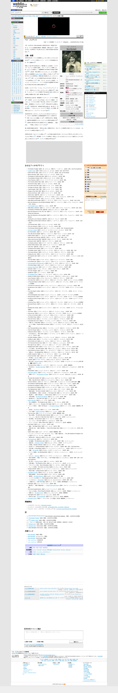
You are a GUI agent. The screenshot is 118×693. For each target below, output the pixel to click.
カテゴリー (54, 36)
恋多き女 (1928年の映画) (92, 83)
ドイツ (34, 549)
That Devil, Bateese (32, 372)
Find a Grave (40, 525)
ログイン (93, 0)
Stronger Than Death (33, 267)
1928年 (51, 431)
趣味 (14, 47)
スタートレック (36, 108)
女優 (76, 98)
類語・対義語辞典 (20, 0)
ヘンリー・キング (48, 426)
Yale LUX (42, 554)
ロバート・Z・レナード (49, 380)
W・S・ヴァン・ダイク (57, 467)
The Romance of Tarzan (42, 374)
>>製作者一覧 (71, 592)
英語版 (62, 311)
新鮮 (88, 172)
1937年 (59, 489)
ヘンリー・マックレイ (58, 230)
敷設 (88, 191)
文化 (14, 41)
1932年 (62, 468)
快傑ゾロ (31, 492)
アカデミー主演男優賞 (69, 597)
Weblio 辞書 (99, 0)
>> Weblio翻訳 (103, 196)
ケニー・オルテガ (43, 591)
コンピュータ (16, 29)
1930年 (29, 122)
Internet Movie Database (59, 516)
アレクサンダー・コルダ (49, 437)
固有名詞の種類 (21, 16)
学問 (14, 40)
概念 (88, 188)
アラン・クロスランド (49, 420)
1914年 (26, 88)
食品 (14, 52)
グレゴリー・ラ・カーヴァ (47, 472)
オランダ (68, 549)
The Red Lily (37, 409)
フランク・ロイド (52, 391)
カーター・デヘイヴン (57, 280)
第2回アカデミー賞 (67, 117)
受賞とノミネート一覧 (91, 76)
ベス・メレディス (32, 540)
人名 (27, 16)
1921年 (68, 389)
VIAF (37, 547)
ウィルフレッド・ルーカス (72, 107)
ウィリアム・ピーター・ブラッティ (47, 594)
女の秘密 (31, 441)
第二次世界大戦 (28, 128)
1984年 (64, 522)
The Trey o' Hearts (32, 230)
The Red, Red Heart (40, 367)
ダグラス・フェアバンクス (39, 113)
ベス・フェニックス (90, 97)
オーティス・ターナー (49, 191)
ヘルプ (105, 0)
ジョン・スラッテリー (52, 588)
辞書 (13, 0)
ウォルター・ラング (50, 476)
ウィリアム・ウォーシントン (45, 278)
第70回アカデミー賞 (44, 597)
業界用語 (15, 27)
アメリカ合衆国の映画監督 (30, 591)
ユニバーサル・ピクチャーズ (40, 90)
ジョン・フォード (57, 491)
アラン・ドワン (45, 206)
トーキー (76, 101)
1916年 (63, 268)
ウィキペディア (30, 36)
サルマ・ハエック (68, 588)
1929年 (47, 118)
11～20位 (93, 167)
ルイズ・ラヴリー (59, 267)
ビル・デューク (67, 591)
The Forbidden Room (33, 206)
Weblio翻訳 (86, 668)
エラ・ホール (67, 348)
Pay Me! (37, 357)
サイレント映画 (69, 101)
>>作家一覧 (70, 596)
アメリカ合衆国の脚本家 (30, 594)
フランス (44, 549)
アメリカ (39, 549)
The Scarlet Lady (32, 439)
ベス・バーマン (89, 95)
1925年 (60, 411)
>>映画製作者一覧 (79, 592)
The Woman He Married (41, 396)
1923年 (63, 402)
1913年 (56, 172)
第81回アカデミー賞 (53, 597)
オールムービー (40, 536)
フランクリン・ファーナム (66, 285)
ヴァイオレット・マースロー (53, 361)
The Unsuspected (41, 496)
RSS (64, 684)
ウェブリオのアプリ (42, 664)
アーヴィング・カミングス (45, 494)
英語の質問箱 (16, 108)
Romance (37, 455)
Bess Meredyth (31, 534)
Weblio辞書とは (26, 664)
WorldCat (45, 547)
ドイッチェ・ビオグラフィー (43, 551)
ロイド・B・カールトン (48, 276)
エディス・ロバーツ (65, 322)
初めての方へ (98, 10)
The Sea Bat (36, 450)
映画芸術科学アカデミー (45, 115)
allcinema (39, 542)
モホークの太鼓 (32, 491)
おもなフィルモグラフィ (92, 65)
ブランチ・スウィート (52, 76)
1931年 (71, 457)
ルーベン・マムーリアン (52, 492)
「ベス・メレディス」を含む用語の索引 (34, 644)
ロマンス (31, 455)
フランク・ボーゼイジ (46, 80)
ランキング (49, 36)
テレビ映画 (52, 498)
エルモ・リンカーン (72, 374)
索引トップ (38, 36)
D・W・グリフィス (45, 169)
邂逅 (88, 177)
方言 (14, 56)
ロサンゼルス (72, 94)
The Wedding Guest (33, 274)
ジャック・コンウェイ (55, 348)
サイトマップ (26, 671)
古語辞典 (49, 0)
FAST (40, 547)
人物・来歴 (88, 69)
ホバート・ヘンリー (52, 411)
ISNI (34, 547)
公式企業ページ (72, 664)
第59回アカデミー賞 (79, 597)
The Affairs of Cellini (33, 472)
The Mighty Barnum (38, 476)
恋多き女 (69, 119)
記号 (13, 100)
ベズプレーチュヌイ (90, 116)
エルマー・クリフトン (51, 352)
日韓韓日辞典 (43, 0)
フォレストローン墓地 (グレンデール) (73, 136)
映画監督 (72, 98)
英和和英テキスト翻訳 (32, 629)
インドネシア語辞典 (88, 673)
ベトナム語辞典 (87, 676)
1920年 (74, 383)
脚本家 (67, 98)
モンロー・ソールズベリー (70, 367)
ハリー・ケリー (59, 274)
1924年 (73, 405)
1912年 (32, 71)
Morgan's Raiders (39, 361)
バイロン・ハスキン (41, 424)
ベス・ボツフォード (90, 104)
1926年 (57, 418)
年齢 (88, 170)
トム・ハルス (75, 588)
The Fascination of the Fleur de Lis (36, 263)
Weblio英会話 (16, 107)
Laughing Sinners (39, 461)
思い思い (89, 179)
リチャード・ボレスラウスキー (54, 480)
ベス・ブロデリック (90, 100)
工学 (14, 36)
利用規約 (25, 668)
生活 (14, 43)
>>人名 (66, 592)
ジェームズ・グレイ (52, 591)
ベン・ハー (31, 417)
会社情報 (70, 665)
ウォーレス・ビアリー (43, 280)
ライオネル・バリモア (47, 450)
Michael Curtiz (32, 524)
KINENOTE (40, 540)
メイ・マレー (61, 380)
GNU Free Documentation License (48, 655)
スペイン (63, 549)
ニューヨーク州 (45, 57)
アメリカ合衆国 (72, 88)
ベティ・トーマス (74, 591)
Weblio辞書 (100, 656)
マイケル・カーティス (71, 109)
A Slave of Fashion (40, 411)
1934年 (56, 472)
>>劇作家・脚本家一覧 (78, 596)
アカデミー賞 (71, 115)
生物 (14, 51)
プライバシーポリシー (27, 669)
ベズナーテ (88, 114)
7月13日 (71, 86)
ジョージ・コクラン (44, 341)
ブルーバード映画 (49, 100)
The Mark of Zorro (39, 492)
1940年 (60, 492)
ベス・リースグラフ (90, 109)
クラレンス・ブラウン (52, 442)
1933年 (60, 470)
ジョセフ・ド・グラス (53, 263)
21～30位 (98, 167)
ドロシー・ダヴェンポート (63, 276)
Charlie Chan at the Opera (52, 485)
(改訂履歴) (46, 656)
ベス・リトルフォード (91, 107)
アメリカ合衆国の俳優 (44, 16)
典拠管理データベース (53, 545)
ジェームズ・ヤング (49, 378)
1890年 (67, 83)
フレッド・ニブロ (54, 396)
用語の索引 (43, 36)
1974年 (58, 498)
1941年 (54, 494)
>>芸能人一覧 (71, 589)
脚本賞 (73, 117)
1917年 (34, 97)
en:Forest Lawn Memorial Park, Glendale (66, 508)
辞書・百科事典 (16, 58)
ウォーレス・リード (50, 178)
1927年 (26, 113)
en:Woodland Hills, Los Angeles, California (58, 507)
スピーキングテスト (18, 112)
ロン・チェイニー (59, 357)
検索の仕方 (25, 665)
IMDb (41, 518)
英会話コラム (16, 105)
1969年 (67, 86)
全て (13, 24)
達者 (88, 174)
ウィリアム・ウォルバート (60, 196)
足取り (88, 184)
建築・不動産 (16, 38)
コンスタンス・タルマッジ (55, 359)
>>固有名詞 (60, 589)
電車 (14, 31)
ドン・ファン (32, 420)
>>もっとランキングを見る (100, 193)
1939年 (64, 491)
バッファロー (71, 90)
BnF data (49, 549)
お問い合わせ (56, 664)
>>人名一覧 (65, 589)
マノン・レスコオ (33, 422)
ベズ (87, 111)
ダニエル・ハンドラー (59, 594)
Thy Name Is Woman (54, 405)
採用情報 (70, 666)
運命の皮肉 (31, 391)
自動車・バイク (16, 32)
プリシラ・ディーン (61, 317)
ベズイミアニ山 (89, 113)
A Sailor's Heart (31, 170)
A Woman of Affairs (39, 442)
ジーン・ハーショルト (60, 343)
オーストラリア (56, 549)
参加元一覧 (104, 10)
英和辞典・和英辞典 (88, 666)
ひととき (89, 181)
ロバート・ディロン (73, 280)
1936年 (59, 481)
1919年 (32, 106)
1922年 (72, 393)
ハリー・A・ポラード (63, 457)
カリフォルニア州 (66, 134)
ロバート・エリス (43, 588)
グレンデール (58, 136)
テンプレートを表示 (79, 124)
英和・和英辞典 (28, 0)
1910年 (67, 103)
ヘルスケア (15, 45)
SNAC (38, 554)
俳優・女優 (35, 16)
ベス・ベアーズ (89, 102)
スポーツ (15, 49)
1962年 (26, 134)
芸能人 (30, 16)
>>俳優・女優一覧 (79, 589)
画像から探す (41, 665)
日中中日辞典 (36, 0)
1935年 (68, 478)
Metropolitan (41, 480)
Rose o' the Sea (32, 400)
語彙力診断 (16, 110)
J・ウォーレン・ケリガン (49, 198)
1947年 (72, 103)
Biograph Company (46, 505)
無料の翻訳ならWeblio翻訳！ (36, 5)
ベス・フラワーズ (90, 99)
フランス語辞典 (87, 672)
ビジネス (15, 25)
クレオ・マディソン (55, 209)
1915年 (71, 74)
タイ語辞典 (86, 675)
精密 (88, 186)
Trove (34, 551)
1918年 (30, 100)
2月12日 (71, 83)
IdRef (34, 554)
